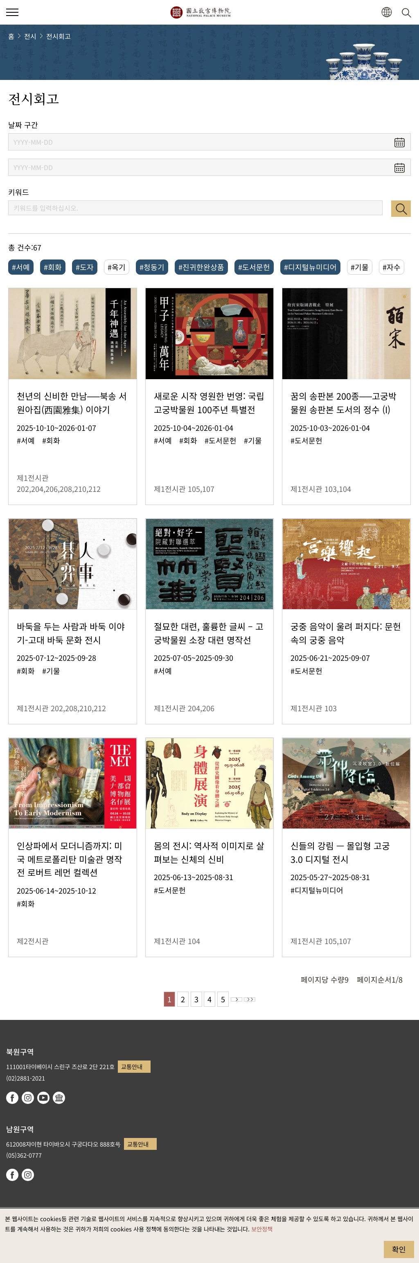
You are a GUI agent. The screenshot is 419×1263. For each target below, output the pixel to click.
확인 (399, 1249)
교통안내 (131, 1066)
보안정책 (262, 1228)
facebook (12, 1098)
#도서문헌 (254, 267)
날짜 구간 (23, 125)
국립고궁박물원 (200, 12)
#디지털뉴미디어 (310, 267)
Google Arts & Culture (59, 1098)
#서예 (21, 267)
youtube (43, 1098)
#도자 (85, 267)
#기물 (360, 267)
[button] (386, 12)
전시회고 (58, 36)
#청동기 (152, 267)
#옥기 (117, 267)
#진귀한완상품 (201, 267)
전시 (30, 36)
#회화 (53, 267)
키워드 (18, 192)
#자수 (392, 267)
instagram (28, 1098)
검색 (401, 208)
